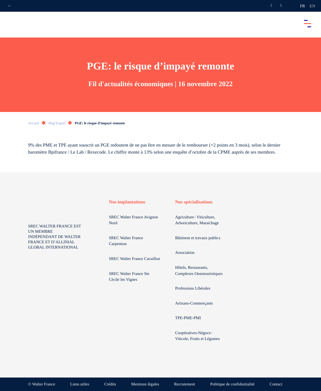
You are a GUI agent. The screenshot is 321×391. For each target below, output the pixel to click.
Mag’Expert (56, 123)
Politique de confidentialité (232, 384)
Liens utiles (79, 384)
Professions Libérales (193, 288)
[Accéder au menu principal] (307, 23)
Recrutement (184, 384)
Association (184, 253)
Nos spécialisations (193, 202)
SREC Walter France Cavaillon (134, 259)
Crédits (110, 384)
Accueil (33, 123)
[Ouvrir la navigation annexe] (9, 5)
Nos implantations (127, 202)
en (312, 6)
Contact (275, 384)
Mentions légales (145, 384)
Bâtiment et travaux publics (197, 238)
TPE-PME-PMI (188, 318)
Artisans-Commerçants (194, 303)
